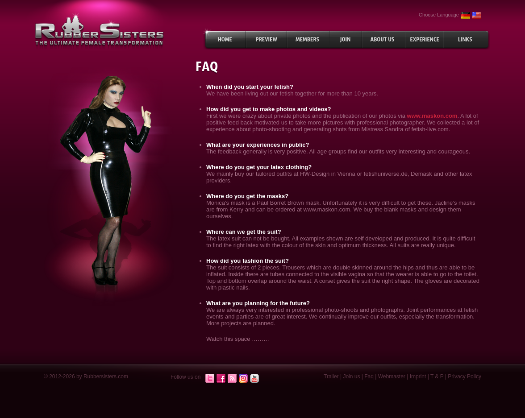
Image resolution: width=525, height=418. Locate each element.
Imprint (418, 376)
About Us (383, 39)
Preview (266, 39)
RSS (232, 378)
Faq (369, 376)
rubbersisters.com (99, 30)
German (465, 15)
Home (224, 39)
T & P (437, 376)
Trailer (331, 376)
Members (308, 39)
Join (345, 39)
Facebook (221, 378)
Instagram (243, 378)
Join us (351, 376)
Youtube (254, 378)
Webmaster (391, 376)
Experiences (424, 39)
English (476, 15)
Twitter (210, 378)
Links (466, 39)
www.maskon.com (432, 115)
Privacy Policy (464, 376)
